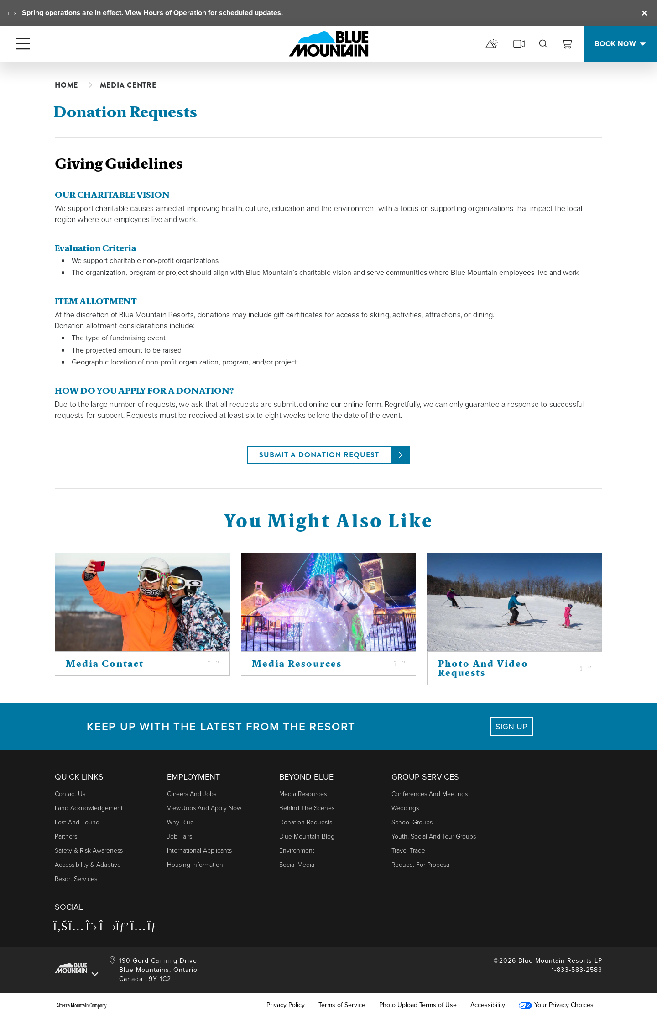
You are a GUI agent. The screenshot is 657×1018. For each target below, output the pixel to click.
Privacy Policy (285, 1005)
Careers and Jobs (191, 794)
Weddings (405, 808)
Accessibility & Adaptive (88, 865)
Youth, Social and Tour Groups (433, 836)
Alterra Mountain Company (82, 1005)
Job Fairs (179, 836)
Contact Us (70, 794)
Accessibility (487, 1005)
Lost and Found (77, 822)
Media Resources (303, 794)
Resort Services (76, 879)
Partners (66, 836)
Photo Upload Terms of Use (418, 1005)
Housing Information (195, 865)
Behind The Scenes (306, 808)
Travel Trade (408, 850)
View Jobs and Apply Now (204, 808)
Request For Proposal (421, 865)
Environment (296, 850)
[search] (543, 43)
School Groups (412, 822)
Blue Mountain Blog (306, 836)
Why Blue (180, 822)
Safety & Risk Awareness (89, 850)
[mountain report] (492, 43)
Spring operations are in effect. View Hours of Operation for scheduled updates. (152, 12)
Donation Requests (305, 822)
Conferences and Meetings (429, 794)
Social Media (296, 865)
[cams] (519, 43)
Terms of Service (341, 1005)
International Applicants (199, 850)
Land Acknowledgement (89, 808)
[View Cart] (567, 43)
